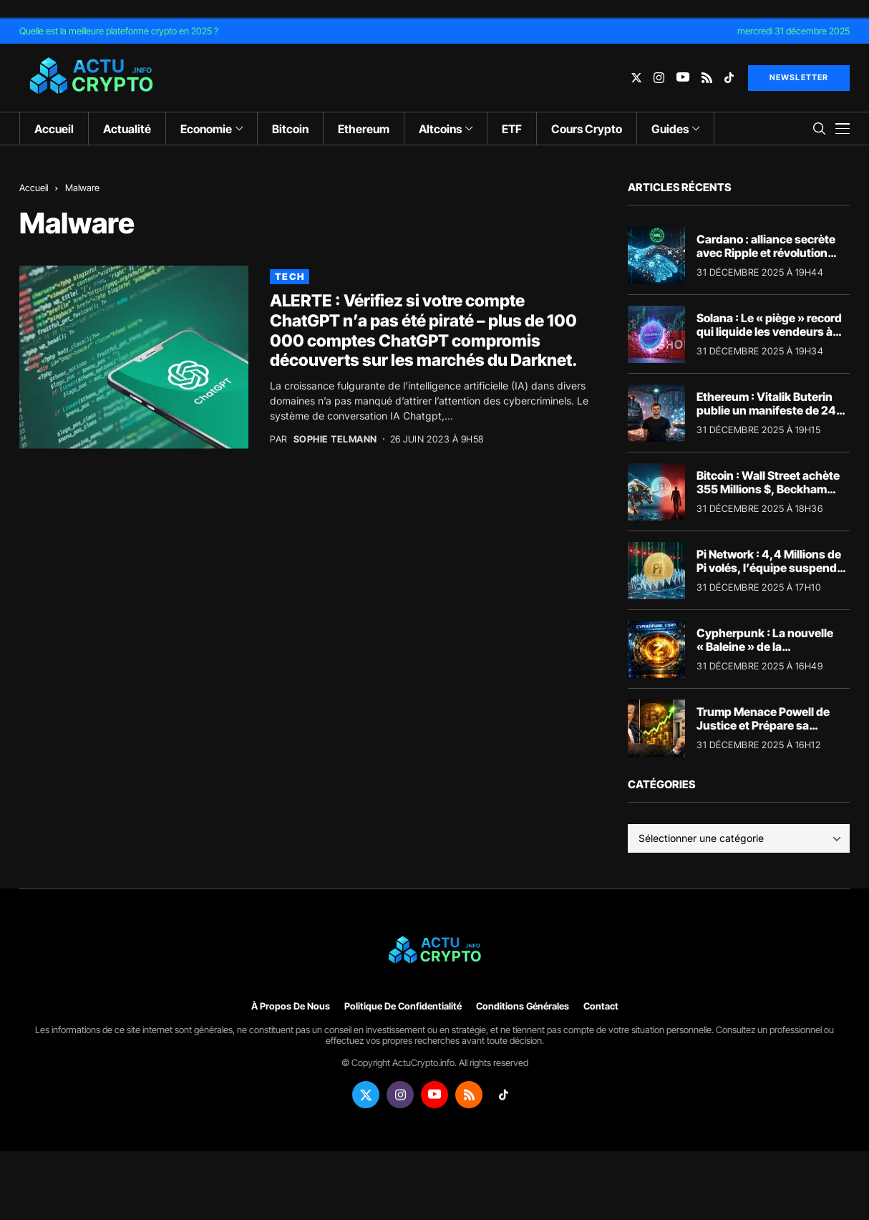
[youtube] (682, 77)
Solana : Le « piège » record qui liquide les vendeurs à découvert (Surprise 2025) (769, 331)
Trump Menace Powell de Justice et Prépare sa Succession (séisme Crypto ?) (770, 732)
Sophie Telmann (335, 439)
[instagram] (659, 77)
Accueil (33, 187)
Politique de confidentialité (403, 1006)
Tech (289, 276)
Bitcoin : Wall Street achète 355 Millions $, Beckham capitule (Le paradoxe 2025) (772, 489)
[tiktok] (729, 77)
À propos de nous (290, 1006)
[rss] (706, 77)
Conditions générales (522, 1006)
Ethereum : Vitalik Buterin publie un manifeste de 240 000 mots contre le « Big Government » (770, 417)
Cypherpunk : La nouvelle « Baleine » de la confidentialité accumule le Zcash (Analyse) (768, 654)
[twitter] (636, 77)
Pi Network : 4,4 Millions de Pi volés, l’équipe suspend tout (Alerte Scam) (768, 568)
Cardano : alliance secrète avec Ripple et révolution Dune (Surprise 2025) (765, 252)
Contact (600, 1006)
